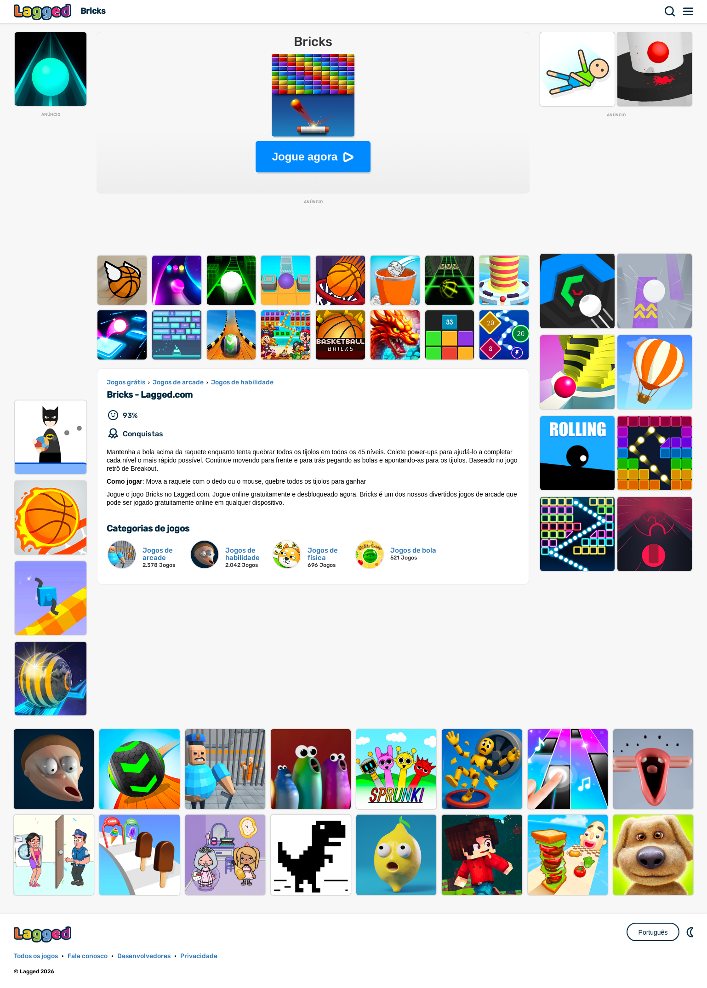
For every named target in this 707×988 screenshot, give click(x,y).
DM (691, 932)
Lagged (44, 11)
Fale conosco (88, 956)
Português (653, 932)
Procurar (670, 11)
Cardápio (688, 11)
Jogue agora (305, 156)
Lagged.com (44, 934)
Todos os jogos (36, 956)
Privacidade (198, 956)
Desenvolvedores (144, 956)
